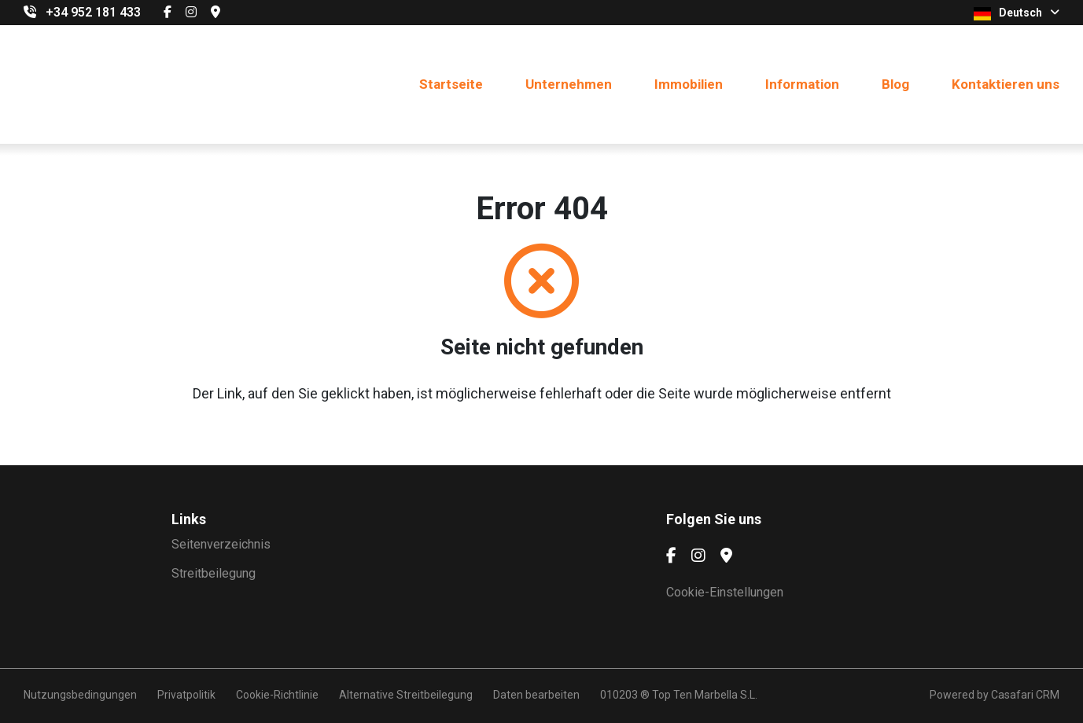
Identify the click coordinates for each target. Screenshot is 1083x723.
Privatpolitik (186, 694)
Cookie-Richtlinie (277, 694)
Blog (895, 84)
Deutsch (1016, 13)
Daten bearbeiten (536, 694)
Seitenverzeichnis (221, 544)
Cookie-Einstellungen (724, 592)
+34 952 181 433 (93, 12)
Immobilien (688, 84)
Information (802, 84)
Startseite (451, 84)
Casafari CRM (1025, 694)
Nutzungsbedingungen (80, 694)
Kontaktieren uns (1005, 84)
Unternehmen (568, 84)
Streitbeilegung (213, 573)
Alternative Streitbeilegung (406, 694)
